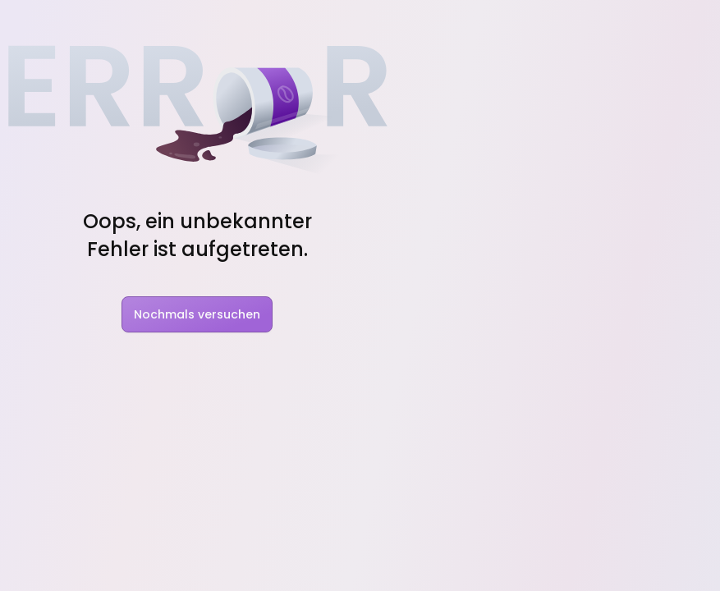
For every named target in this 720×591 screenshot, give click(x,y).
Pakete (557, 23)
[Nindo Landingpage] (67, 22)
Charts (385, 23)
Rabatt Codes (471, 23)
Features (170, 23)
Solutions (259, 23)
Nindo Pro (468, 346)
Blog (328, 23)
